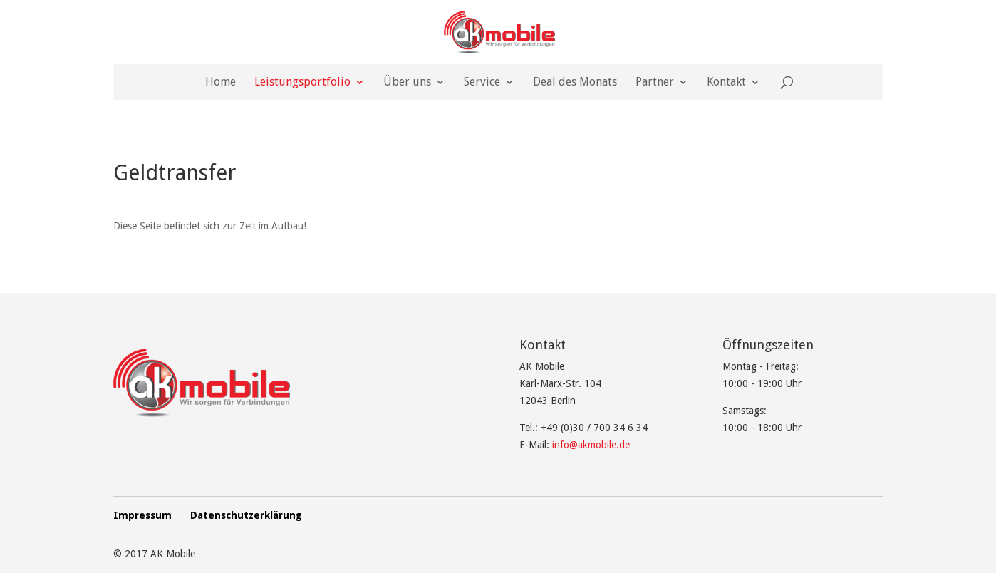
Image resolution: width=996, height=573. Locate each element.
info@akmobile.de (591, 444)
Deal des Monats (575, 82)
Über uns (407, 82)
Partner (655, 82)
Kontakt (726, 82)
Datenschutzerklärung (246, 515)
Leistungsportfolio (302, 82)
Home (220, 82)
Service (482, 82)
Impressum (142, 515)
